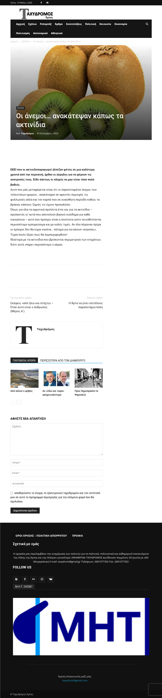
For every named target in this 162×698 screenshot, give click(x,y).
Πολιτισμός (23, 33)
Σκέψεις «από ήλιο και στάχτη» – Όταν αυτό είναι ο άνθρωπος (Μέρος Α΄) (32, 307)
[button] (147, 24)
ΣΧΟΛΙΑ (25, 41)
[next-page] (19, 402)
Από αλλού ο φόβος (21, 390)
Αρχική (20, 24)
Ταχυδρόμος (27, 133)
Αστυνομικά (40, 33)
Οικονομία (120, 24)
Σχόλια (32, 24)
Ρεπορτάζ (46, 24)
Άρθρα (59, 24)
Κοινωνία (105, 24)
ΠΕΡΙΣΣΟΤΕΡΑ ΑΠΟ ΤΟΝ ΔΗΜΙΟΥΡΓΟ (62, 360)
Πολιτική (90, 24)
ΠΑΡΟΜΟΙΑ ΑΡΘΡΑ (24, 360)
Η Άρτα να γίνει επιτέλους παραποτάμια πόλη (86, 305)
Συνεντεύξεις (74, 24)
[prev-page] (12, 402)
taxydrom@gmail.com (74, 680)
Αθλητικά (57, 33)
